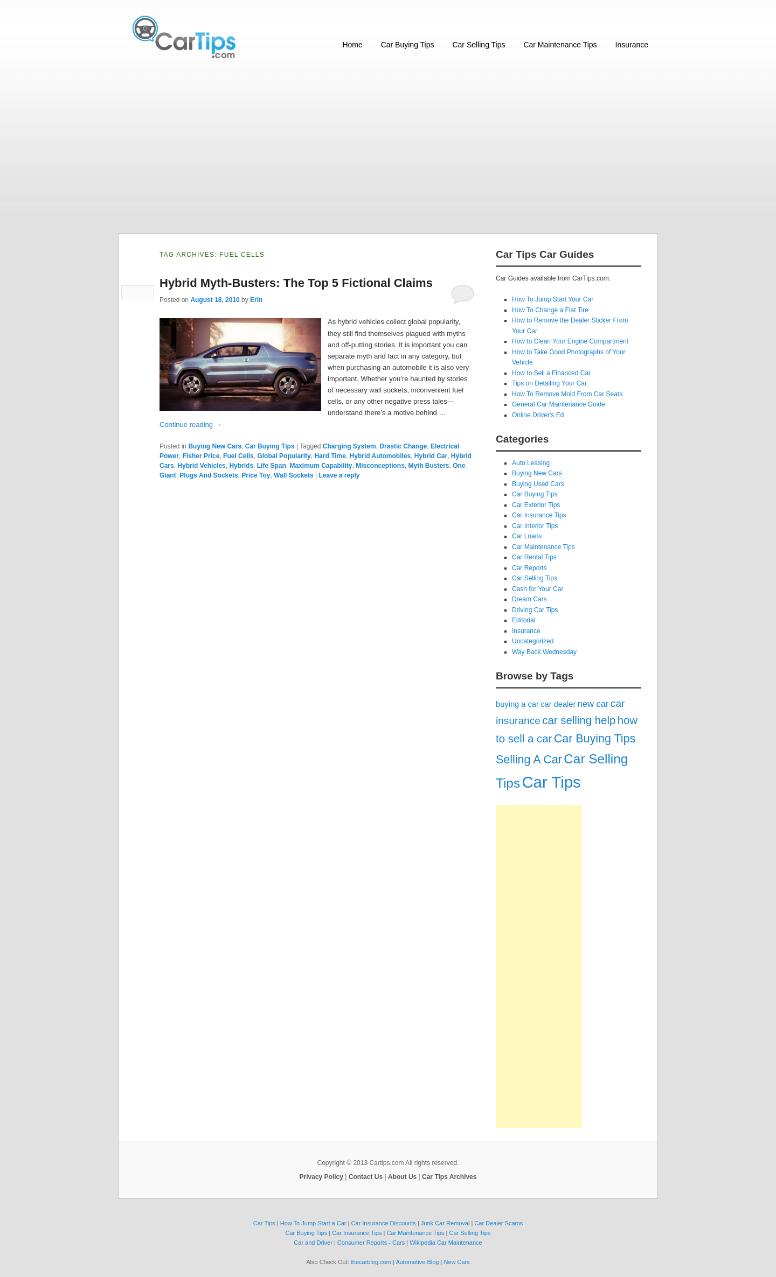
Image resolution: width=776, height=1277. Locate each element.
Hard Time (329, 456)
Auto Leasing (531, 463)
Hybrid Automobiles (380, 456)
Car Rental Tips (534, 557)
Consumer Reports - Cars (371, 1242)
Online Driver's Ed (538, 415)
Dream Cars (529, 599)
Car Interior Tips (535, 526)
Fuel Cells (238, 456)
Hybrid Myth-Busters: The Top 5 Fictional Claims (296, 283)
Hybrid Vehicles (201, 465)
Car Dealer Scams (498, 1223)
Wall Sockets (294, 475)
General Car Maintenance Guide (558, 404)
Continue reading (191, 424)
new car (593, 703)
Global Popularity (283, 456)
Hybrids (241, 465)
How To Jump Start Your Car (552, 299)
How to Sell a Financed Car (551, 373)
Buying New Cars (214, 446)
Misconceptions (380, 465)
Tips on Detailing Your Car (549, 383)
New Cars (456, 1262)
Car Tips (551, 782)
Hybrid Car (430, 456)
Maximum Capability (320, 465)
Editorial (523, 620)
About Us (402, 1177)
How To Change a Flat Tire (550, 310)
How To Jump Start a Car (313, 1223)
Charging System (349, 446)
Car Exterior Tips (536, 505)
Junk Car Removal (445, 1223)
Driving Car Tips (535, 610)
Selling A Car (529, 759)
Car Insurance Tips (539, 515)
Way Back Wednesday (544, 652)
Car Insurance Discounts (383, 1223)
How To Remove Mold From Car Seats (567, 394)
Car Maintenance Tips (560, 44)
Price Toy (255, 475)
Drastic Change (403, 446)
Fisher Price (201, 456)
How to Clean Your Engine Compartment (570, 341)
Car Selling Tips (478, 44)
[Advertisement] (388, 147)
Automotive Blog (417, 1262)
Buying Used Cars (538, 484)
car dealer (558, 704)
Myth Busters (428, 465)
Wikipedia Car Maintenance (446, 1242)
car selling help (578, 720)
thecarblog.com (371, 1262)
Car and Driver (313, 1242)
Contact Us (366, 1177)
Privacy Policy (321, 1177)
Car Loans (527, 536)
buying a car (517, 704)
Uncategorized (532, 641)
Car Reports (529, 568)
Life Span (271, 465)
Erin (256, 300)
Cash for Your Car (537, 589)
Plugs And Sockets (208, 475)
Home (352, 44)
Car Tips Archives (449, 1177)
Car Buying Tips (407, 44)
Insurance (631, 44)
